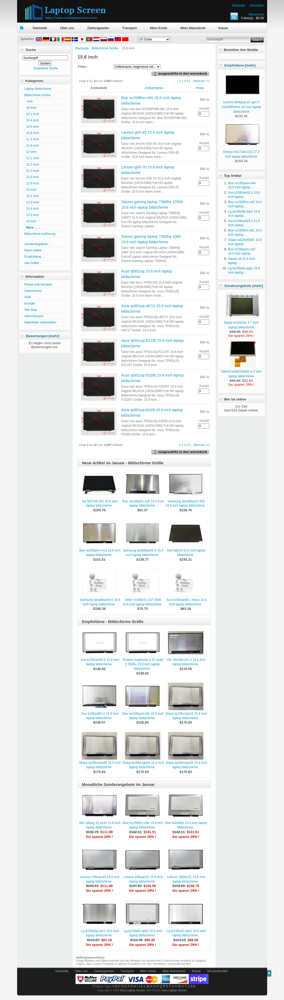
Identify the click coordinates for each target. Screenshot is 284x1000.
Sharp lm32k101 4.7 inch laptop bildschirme (242, 322)
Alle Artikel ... (33, 263)
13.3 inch (31, 202)
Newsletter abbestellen (40, 322)
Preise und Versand (38, 284)
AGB (27, 297)
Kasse (223, 28)
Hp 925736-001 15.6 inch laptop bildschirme (100, 503)
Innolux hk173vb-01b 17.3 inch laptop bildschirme (241, 151)
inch (28, 101)
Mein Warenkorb (192, 28)
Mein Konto (158, 28)
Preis (200, 88)
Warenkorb (256, 14)
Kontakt (29, 303)
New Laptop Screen (132, 990)
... (191, 81)
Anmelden (257, 5)
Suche (31, 50)
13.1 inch (31, 196)
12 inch (30, 152)
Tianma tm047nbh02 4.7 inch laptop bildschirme (241, 371)
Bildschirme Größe (105, 48)
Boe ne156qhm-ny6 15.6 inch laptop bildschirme (143, 503)
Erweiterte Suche (46, 68)
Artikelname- (154, 88)
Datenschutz (33, 291)
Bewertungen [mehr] (42, 336)
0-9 (193, 986)
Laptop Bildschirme (37, 89)
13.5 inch (31, 215)
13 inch (30, 190)
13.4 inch (31, 208)
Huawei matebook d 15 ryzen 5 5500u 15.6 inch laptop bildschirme (143, 664)
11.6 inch (31, 145)
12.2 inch (31, 164)
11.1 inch (31, 139)
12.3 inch (31, 171)
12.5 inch (31, 177)
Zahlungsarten (98, 28)
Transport (129, 28)
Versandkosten (217, 971)
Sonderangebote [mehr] (244, 286)
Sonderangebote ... (37, 244)
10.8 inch (31, 133)
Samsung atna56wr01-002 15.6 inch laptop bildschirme (185, 503)
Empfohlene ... (34, 257)
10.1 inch (31, 114)
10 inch (30, 108)
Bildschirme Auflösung (40, 234)
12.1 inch (31, 158)
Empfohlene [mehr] (240, 65)
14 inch (30, 221)
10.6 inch (31, 126)
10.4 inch (31, 120)
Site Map (30, 310)
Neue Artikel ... (34, 250)
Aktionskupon (33, 316)
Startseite (238, 5)
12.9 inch (31, 183)
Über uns (67, 28)
